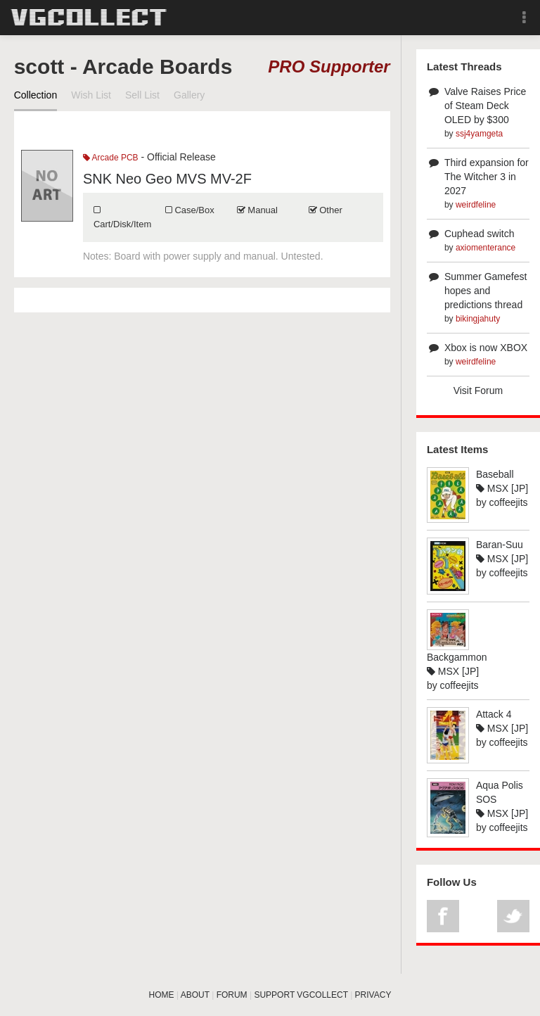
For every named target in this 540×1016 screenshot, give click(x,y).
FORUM (232, 995)
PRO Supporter (329, 66)
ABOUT (195, 995)
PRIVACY (373, 995)
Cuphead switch (479, 233)
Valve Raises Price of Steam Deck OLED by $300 (485, 105)
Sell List (142, 95)
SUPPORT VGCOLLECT (300, 995)
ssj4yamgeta (479, 134)
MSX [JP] (502, 488)
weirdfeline (476, 205)
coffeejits (508, 502)
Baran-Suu (499, 544)
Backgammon (457, 657)
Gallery (189, 95)
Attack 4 (494, 714)
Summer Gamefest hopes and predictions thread (485, 290)
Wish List (91, 95)
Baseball (495, 474)
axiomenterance (485, 248)
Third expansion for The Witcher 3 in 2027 (486, 176)
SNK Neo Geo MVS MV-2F (167, 178)
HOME (161, 995)
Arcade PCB (111, 158)
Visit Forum (478, 390)
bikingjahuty (478, 319)
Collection (35, 95)
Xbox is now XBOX (485, 347)
